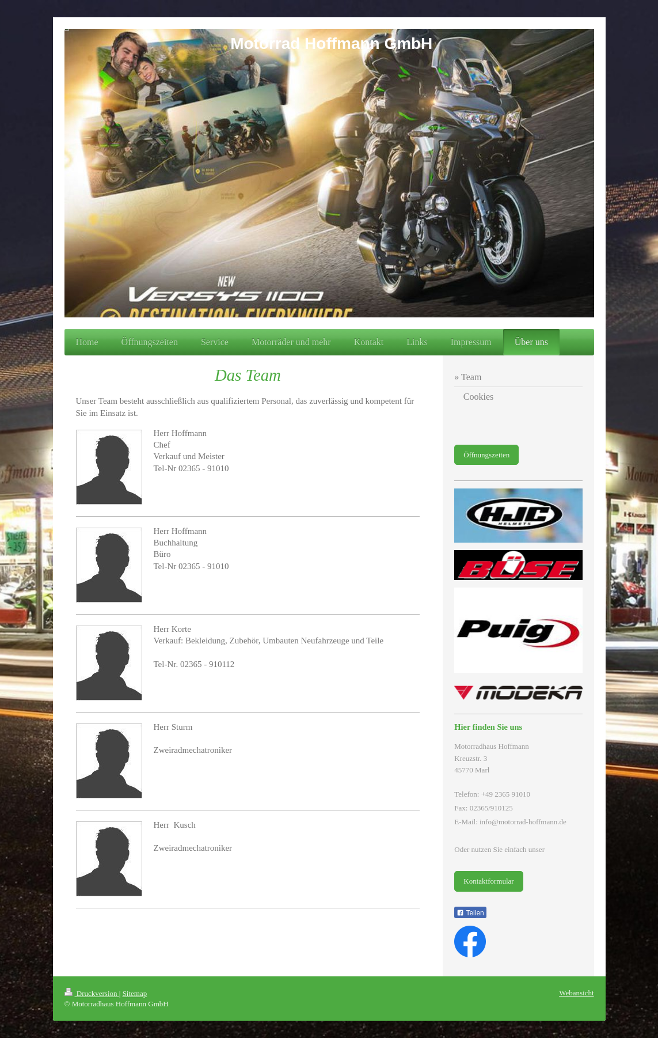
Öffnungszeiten (486, 454)
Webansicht (576, 992)
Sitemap (135, 993)
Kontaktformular (488, 881)
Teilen (470, 913)
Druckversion (91, 993)
